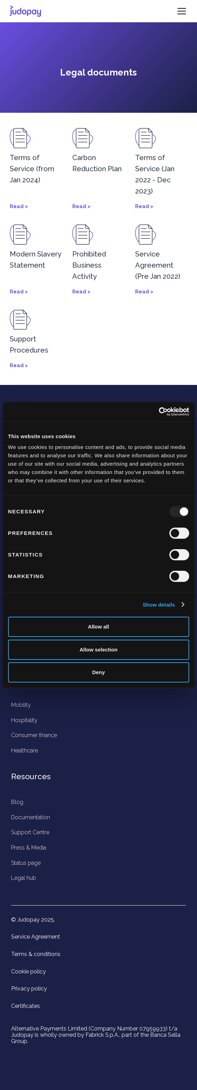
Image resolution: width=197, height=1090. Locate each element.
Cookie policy (28, 972)
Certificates (25, 1006)
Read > (19, 206)
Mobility (21, 705)
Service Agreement (35, 937)
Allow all (98, 627)
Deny (98, 672)
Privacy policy (29, 989)
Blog (17, 802)
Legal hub (23, 878)
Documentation (30, 817)
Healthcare (24, 750)
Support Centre (30, 832)
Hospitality (24, 720)
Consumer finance (34, 735)
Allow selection (98, 650)
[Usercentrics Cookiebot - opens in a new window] (158, 411)
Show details (159, 605)
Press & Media (28, 847)
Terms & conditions (35, 954)
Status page (26, 863)
